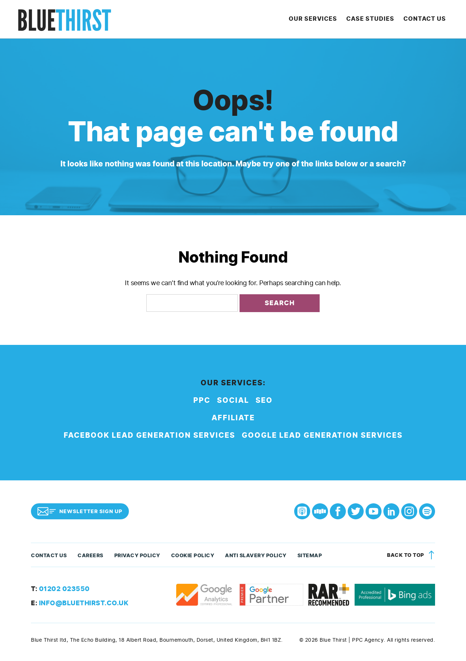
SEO (264, 402)
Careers (90, 557)
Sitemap (309, 557)
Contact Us (426, 19)
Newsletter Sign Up (79, 513)
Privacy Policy (137, 557)
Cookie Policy (192, 557)
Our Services (318, 19)
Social (233, 402)
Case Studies (374, 19)
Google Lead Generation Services (322, 437)
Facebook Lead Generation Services (149, 437)
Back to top (412, 557)
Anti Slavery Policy (256, 557)
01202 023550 (60, 591)
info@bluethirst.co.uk (80, 605)
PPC (201, 402)
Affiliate (233, 419)
